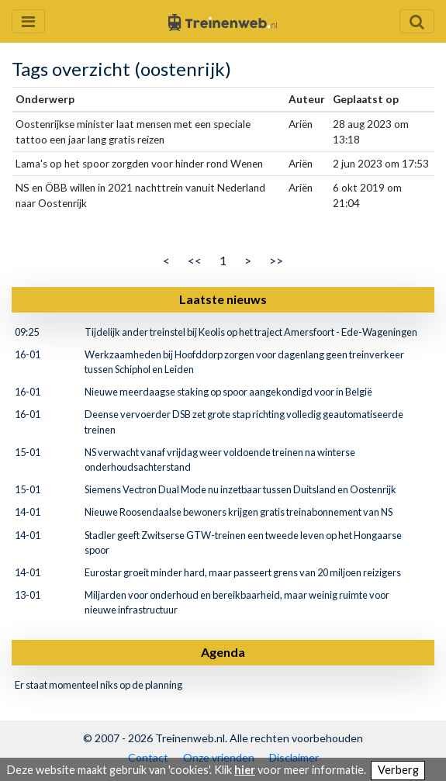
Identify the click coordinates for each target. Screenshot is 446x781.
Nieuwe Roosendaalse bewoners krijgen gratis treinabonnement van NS (238, 512)
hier (244, 769)
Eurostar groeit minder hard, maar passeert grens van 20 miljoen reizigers (243, 572)
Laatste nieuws (223, 299)
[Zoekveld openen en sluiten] (416, 21)
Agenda (223, 651)
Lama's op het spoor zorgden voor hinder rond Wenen (139, 163)
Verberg (398, 769)
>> (276, 260)
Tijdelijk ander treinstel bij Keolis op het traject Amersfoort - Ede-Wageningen (251, 332)
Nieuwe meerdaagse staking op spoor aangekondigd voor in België (228, 391)
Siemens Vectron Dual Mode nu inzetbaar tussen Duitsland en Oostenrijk (240, 489)
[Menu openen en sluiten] (28, 21)
